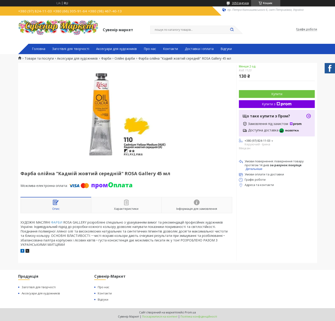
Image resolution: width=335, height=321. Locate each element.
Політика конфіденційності (198, 316)
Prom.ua (190, 312)
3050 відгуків (240, 3)
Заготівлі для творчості (70, 48)
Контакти (170, 48)
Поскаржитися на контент (160, 316)
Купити (276, 94)
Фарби (106, 58)
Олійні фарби (125, 58)
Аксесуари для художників (116, 48)
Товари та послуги (39, 58)
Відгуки (226, 48)
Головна (38, 48)
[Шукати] (232, 30)
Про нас (150, 48)
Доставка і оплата (199, 48)
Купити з (277, 104)
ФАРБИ (56, 222)
